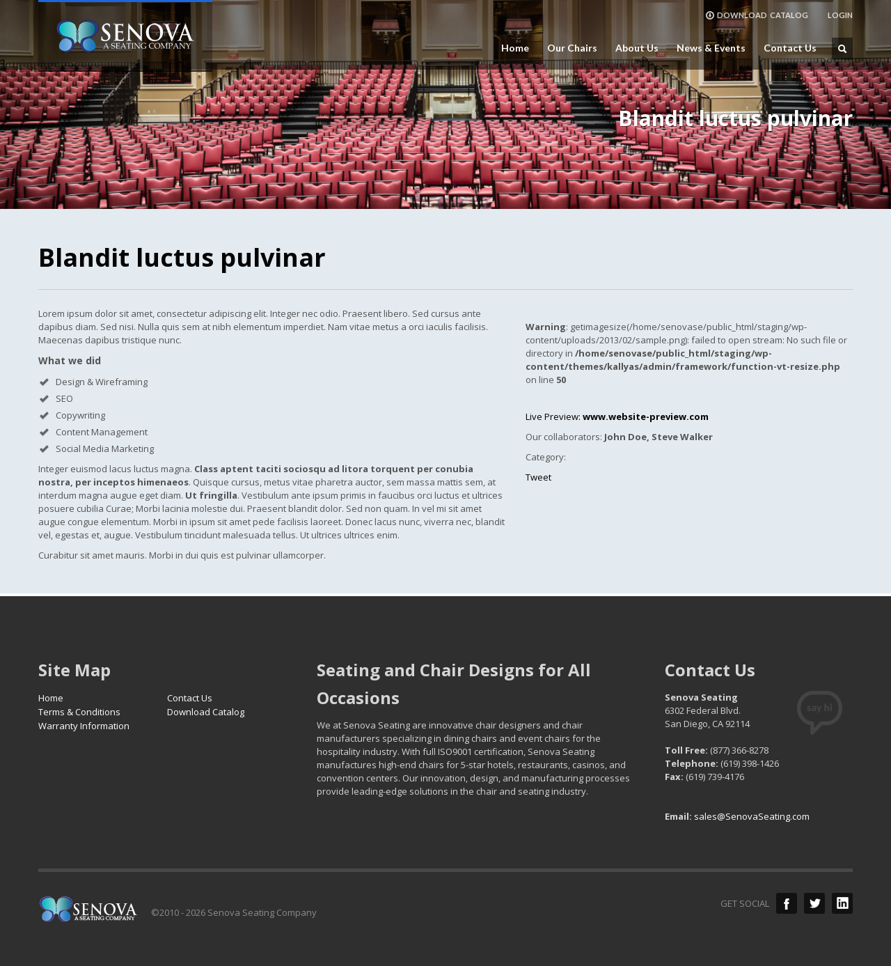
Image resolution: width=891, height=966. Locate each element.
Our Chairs (572, 48)
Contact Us (790, 48)
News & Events (711, 48)
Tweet (538, 477)
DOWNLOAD (756, 15)
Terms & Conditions (79, 712)
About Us (637, 48)
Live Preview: (617, 416)
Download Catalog (205, 712)
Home (515, 48)
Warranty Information (83, 725)
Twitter (814, 903)
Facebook (786, 903)
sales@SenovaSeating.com (752, 816)
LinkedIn (842, 903)
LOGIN (840, 15)
